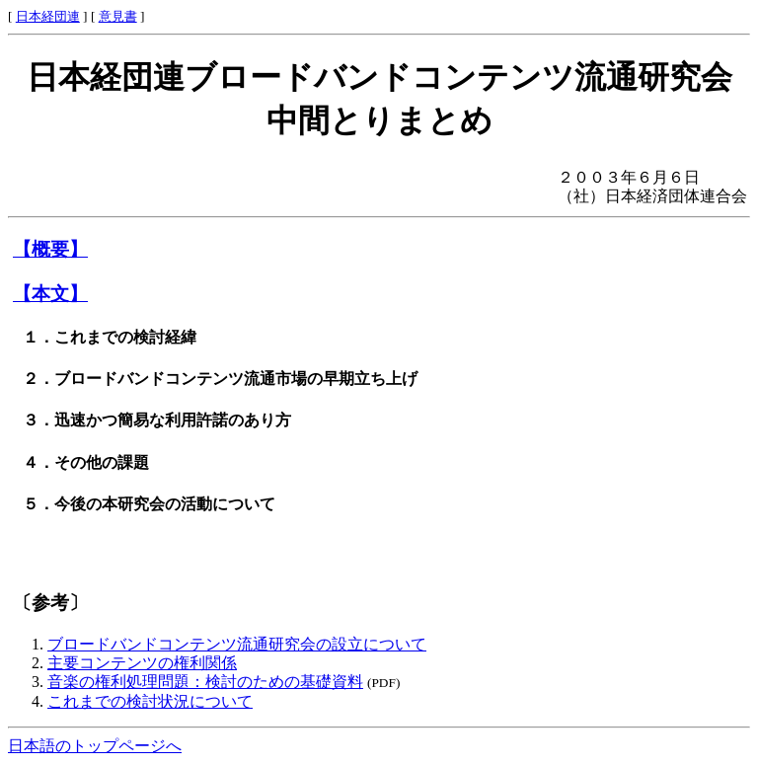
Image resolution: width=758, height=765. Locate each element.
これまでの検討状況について (150, 701)
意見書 (118, 16)
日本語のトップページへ (95, 745)
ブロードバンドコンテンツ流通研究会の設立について (236, 644)
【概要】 (50, 249)
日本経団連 (48, 16)
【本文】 (50, 293)
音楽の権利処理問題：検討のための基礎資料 (205, 681)
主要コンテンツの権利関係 (142, 662)
